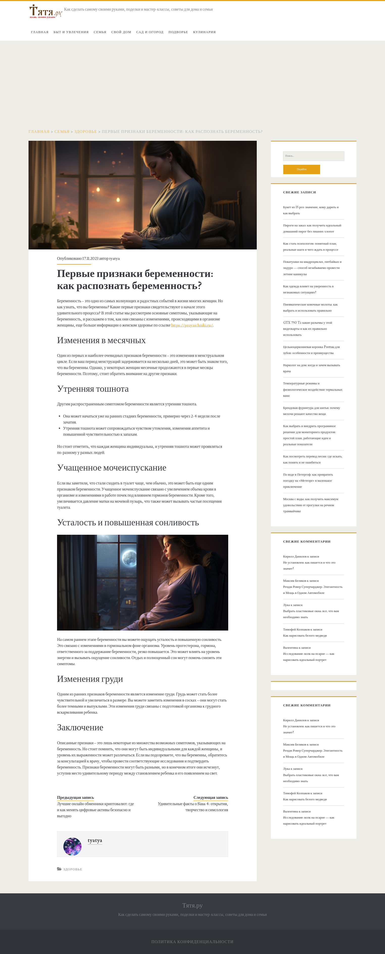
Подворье (178, 32)
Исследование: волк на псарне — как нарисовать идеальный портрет (309, 657)
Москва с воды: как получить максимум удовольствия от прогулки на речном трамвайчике (310, 505)
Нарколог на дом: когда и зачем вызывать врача (311, 368)
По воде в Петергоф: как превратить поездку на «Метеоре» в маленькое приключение (308, 481)
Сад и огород (150, 32)
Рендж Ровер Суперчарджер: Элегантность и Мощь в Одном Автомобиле (313, 590)
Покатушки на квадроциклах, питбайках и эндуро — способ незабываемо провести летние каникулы (312, 268)
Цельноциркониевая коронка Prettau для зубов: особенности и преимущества (311, 350)
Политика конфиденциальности (192, 941)
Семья (100, 32)
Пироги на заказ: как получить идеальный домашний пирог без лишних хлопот (312, 228)
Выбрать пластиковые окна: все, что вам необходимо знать (311, 614)
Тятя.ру (192, 905)
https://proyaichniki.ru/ (192, 325)
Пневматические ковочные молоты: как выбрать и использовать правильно (310, 308)
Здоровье (85, 131)
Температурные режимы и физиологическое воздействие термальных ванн (313, 389)
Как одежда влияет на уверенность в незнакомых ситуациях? (308, 289)
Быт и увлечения (71, 32)
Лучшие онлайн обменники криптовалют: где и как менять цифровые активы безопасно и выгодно (95, 810)
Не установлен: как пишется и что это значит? (309, 566)
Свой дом (121, 32)
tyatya (114, 258)
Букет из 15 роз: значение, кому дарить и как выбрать (311, 210)
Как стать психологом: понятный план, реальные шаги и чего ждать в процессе (310, 247)
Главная (40, 32)
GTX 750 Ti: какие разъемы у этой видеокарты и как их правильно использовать (307, 329)
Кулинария (204, 32)
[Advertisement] (192, 78)
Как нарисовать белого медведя (305, 636)
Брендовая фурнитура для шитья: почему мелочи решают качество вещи (311, 411)
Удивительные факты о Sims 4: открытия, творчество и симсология (193, 806)
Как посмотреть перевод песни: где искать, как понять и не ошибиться (313, 459)
